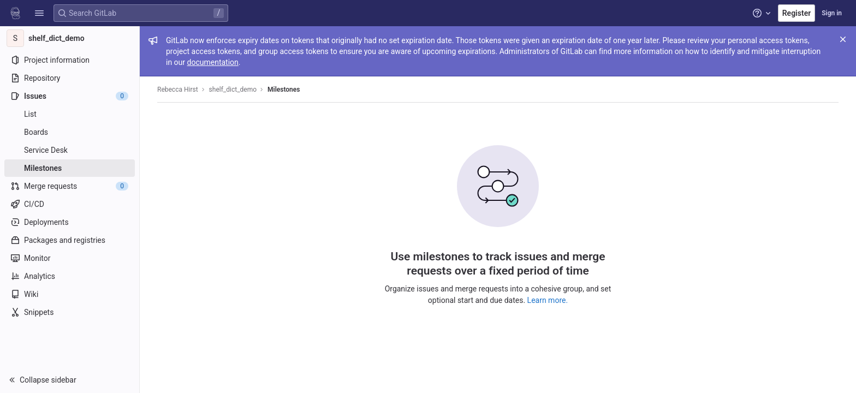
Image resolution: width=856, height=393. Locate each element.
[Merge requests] (69, 186)
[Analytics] (69, 276)
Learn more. (547, 300)
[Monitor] (69, 258)
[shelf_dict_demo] (69, 38)
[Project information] (69, 60)
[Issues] (69, 96)
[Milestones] (69, 168)
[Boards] (69, 132)
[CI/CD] (69, 204)
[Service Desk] (69, 150)
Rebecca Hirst (177, 89)
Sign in (832, 13)
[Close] (842, 39)
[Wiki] (69, 294)
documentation (213, 62)
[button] (39, 13)
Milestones (284, 89)
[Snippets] (69, 312)
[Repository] (69, 78)
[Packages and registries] (69, 240)
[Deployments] (69, 222)
